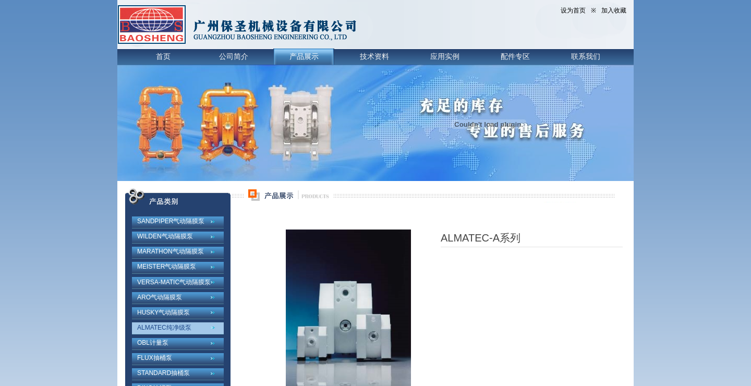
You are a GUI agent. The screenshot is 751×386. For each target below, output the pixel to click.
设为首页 (573, 10)
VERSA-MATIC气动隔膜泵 (174, 282)
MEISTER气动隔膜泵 (166, 266)
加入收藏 (613, 10)
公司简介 (233, 56)
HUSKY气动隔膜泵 (163, 312)
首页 (163, 56)
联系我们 (585, 56)
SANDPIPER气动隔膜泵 (170, 221)
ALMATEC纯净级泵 (164, 327)
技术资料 (374, 56)
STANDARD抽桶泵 (163, 373)
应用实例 (444, 56)
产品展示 (304, 56)
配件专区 (515, 56)
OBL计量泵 (152, 342)
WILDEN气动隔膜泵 (165, 236)
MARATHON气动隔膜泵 (170, 251)
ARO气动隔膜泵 (159, 297)
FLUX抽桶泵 (154, 357)
